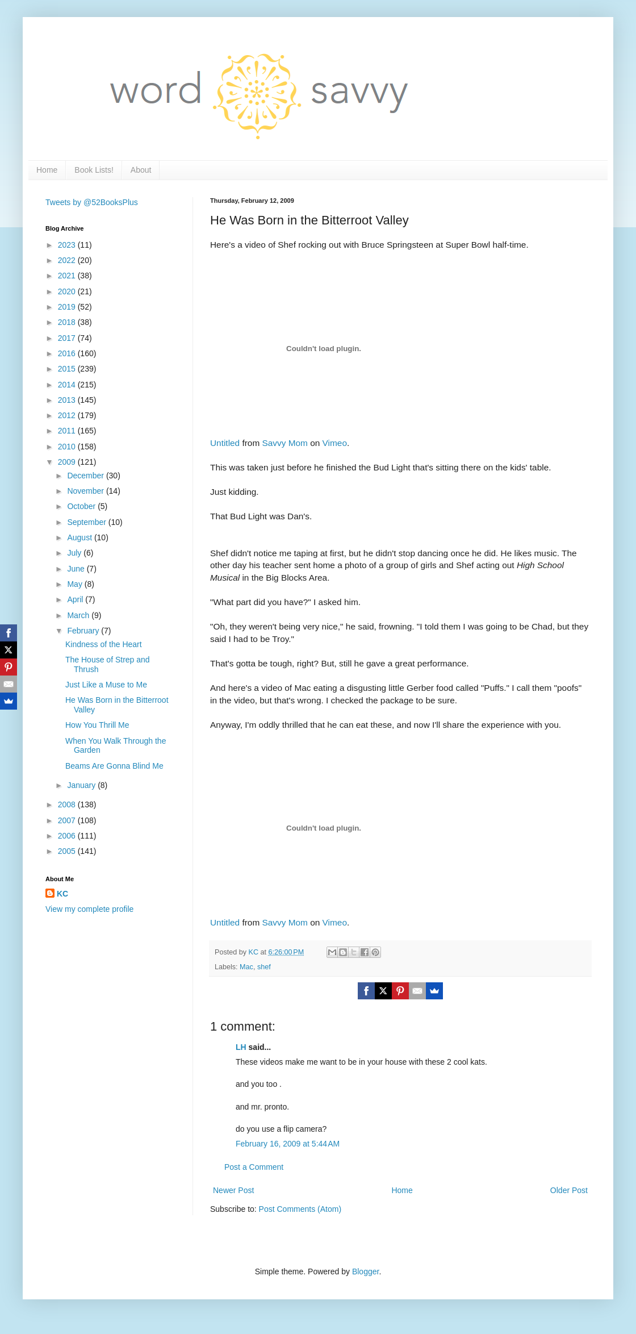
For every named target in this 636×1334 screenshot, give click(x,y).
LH (241, 1047)
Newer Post (233, 1190)
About (141, 169)
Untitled (225, 443)
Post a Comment (253, 1167)
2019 (68, 306)
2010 (68, 446)
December (86, 475)
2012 (68, 415)
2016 (68, 353)
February (84, 630)
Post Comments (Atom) (300, 1209)
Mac (246, 967)
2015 (68, 368)
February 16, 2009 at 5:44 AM (288, 1143)
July (75, 552)
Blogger (365, 1271)
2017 (68, 338)
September (87, 522)
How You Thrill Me (97, 724)
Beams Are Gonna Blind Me (114, 765)
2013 (68, 400)
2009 (68, 461)
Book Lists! (93, 169)
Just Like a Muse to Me (106, 684)
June (76, 568)
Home (46, 169)
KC (62, 893)
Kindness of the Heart (103, 644)
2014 (68, 384)
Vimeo (335, 443)
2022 (68, 260)
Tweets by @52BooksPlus (91, 202)
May (75, 584)
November (86, 490)
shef (264, 967)
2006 (68, 835)
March (79, 615)
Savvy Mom (285, 443)
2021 (68, 275)
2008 (68, 804)
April (76, 599)
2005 (68, 851)
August (80, 537)
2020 (68, 291)
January (82, 785)
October (82, 506)
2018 (68, 322)
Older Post (569, 1190)
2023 (68, 244)
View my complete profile (89, 909)
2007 (68, 820)
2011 (68, 430)
